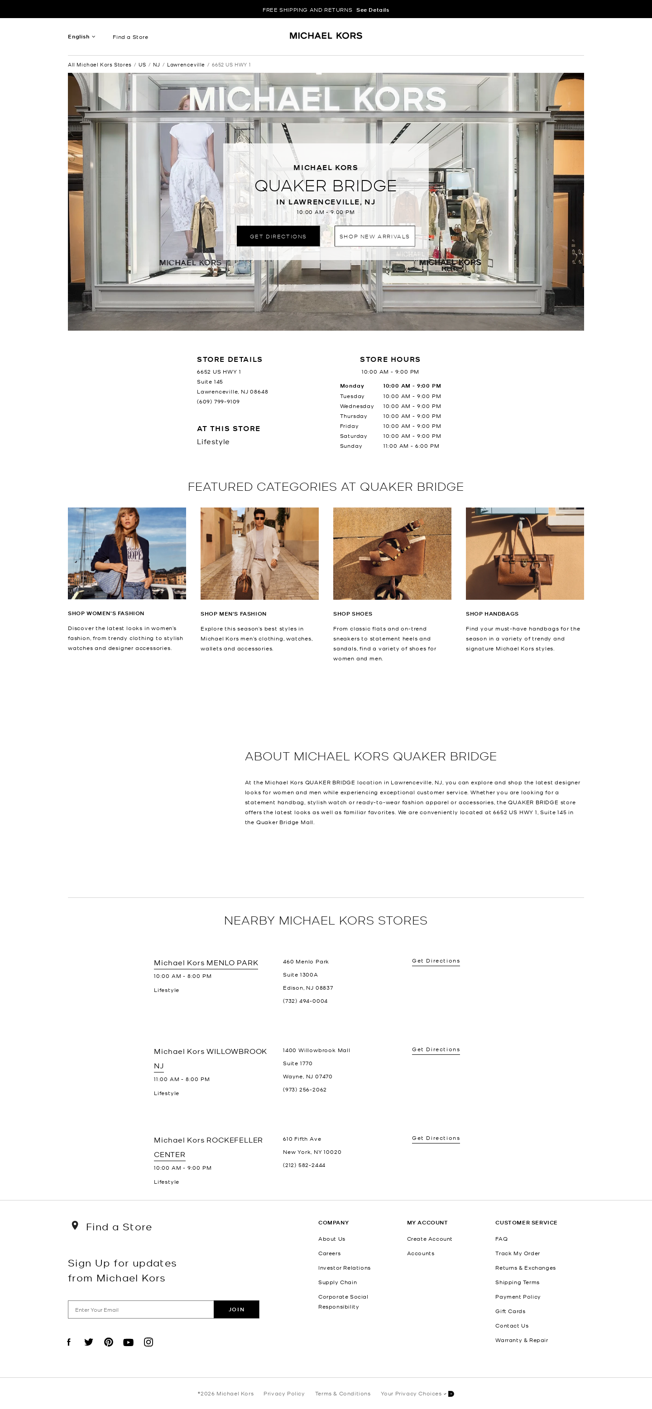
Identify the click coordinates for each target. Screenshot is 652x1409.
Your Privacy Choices (417, 1394)
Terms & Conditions (343, 1393)
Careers (329, 1253)
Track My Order (517, 1253)
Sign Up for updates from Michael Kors (122, 1269)
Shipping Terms (517, 1282)
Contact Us (511, 1325)
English (79, 36)
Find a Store (130, 36)
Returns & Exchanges (525, 1267)
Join (236, 1309)
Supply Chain (337, 1282)
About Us (331, 1238)
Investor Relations (344, 1267)
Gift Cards (510, 1310)
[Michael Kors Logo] (326, 39)
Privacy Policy (284, 1393)
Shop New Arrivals (375, 235)
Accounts (421, 1253)
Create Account (430, 1238)
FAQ (501, 1238)
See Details (372, 10)
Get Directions (278, 235)
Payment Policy (518, 1296)
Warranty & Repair (521, 1339)
